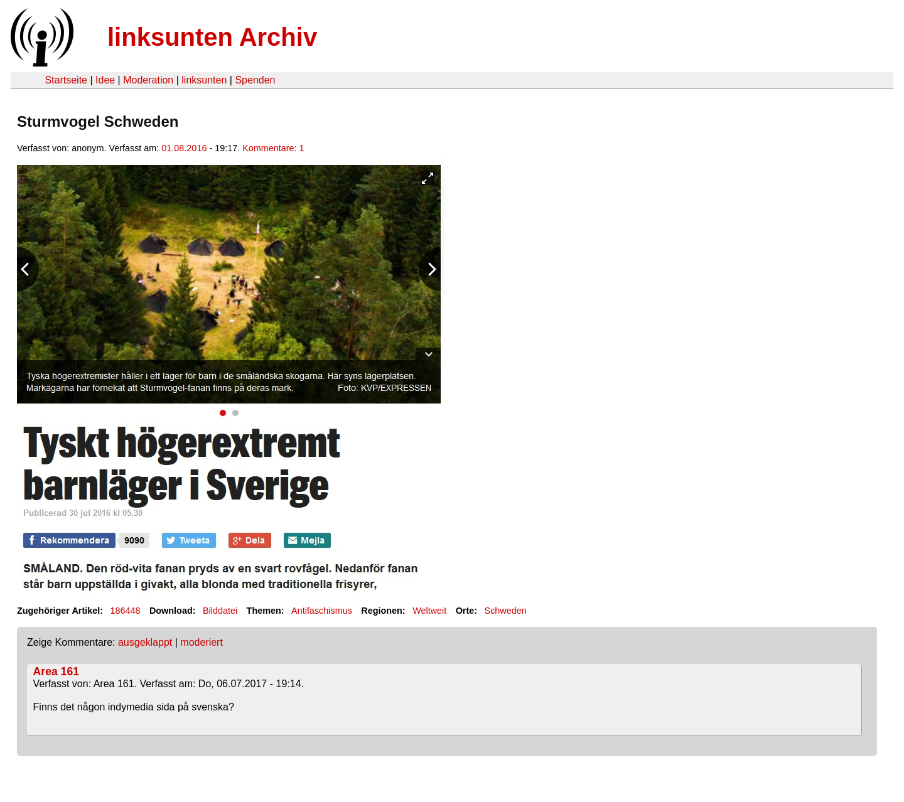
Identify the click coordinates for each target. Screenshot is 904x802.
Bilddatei (220, 611)
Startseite (66, 80)
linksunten (204, 80)
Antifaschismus (321, 611)
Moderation (148, 80)
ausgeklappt (145, 642)
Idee (105, 80)
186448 (125, 611)
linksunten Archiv (212, 37)
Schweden (506, 611)
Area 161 (56, 671)
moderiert (201, 642)
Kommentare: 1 (273, 148)
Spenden (255, 80)
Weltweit (429, 611)
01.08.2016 (184, 148)
